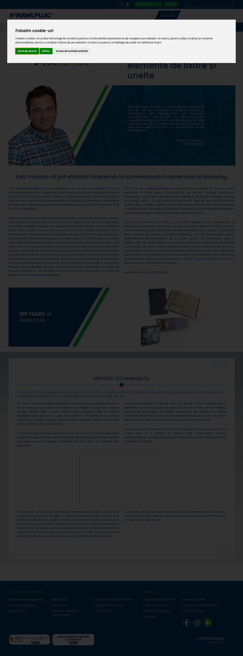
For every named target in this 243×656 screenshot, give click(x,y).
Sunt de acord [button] (27, 51)
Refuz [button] (46, 51)
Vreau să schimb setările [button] (72, 51)
